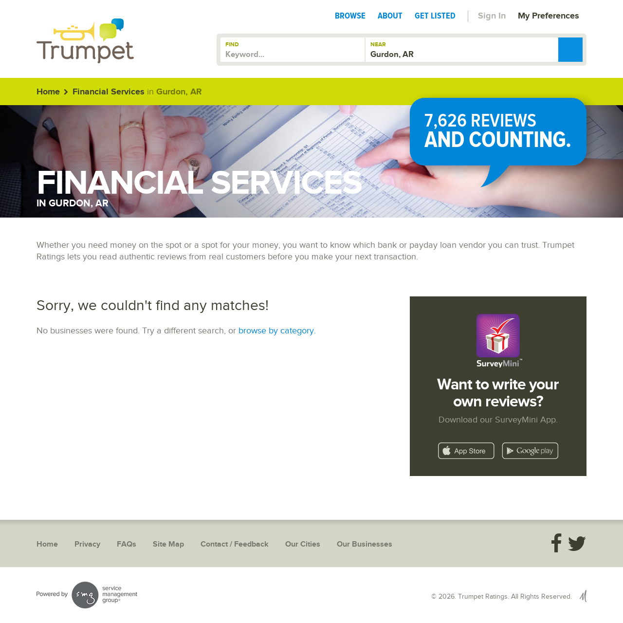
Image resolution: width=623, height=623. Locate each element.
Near (378, 44)
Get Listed (435, 15)
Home (48, 92)
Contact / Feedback (235, 544)
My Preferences (548, 16)
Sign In (492, 16)
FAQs (126, 544)
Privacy (87, 544)
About (390, 15)
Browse (350, 15)
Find (232, 44)
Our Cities (302, 544)
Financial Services (109, 92)
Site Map (168, 544)
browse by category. (277, 331)
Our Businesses (364, 544)
